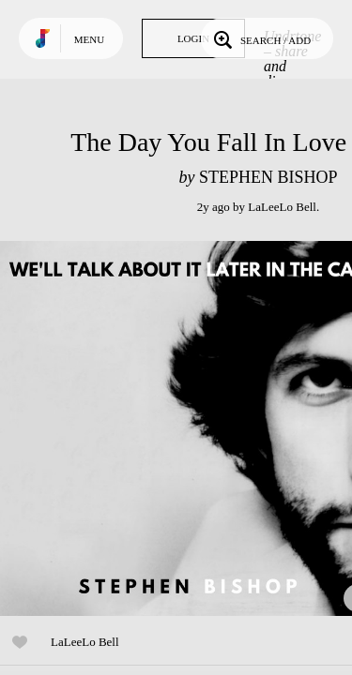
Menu (89, 39)
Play (187, 428)
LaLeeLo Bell (282, 207)
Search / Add (260, 38)
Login (193, 38)
